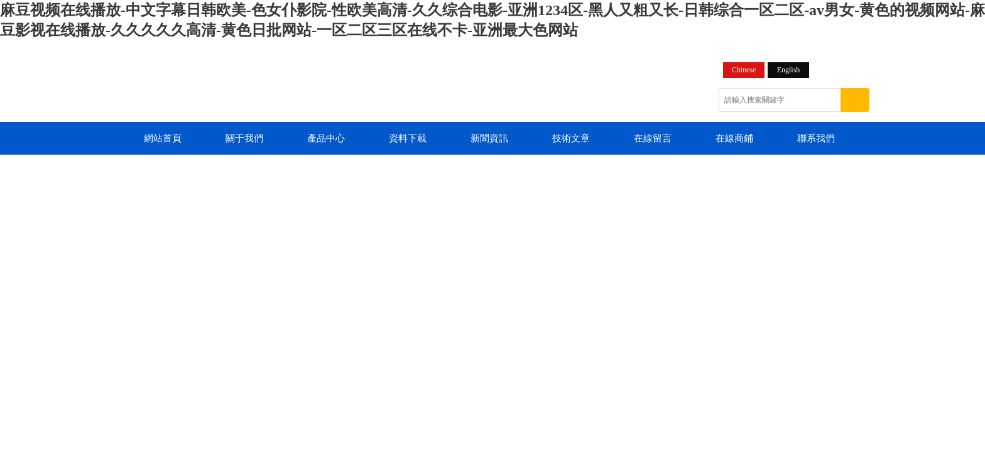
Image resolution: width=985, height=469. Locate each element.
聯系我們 (816, 138)
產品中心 (326, 138)
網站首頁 (163, 138)
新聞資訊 (489, 138)
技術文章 (571, 138)
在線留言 (653, 138)
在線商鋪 (734, 138)
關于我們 (244, 138)
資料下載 (408, 138)
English (788, 69)
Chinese (744, 69)
